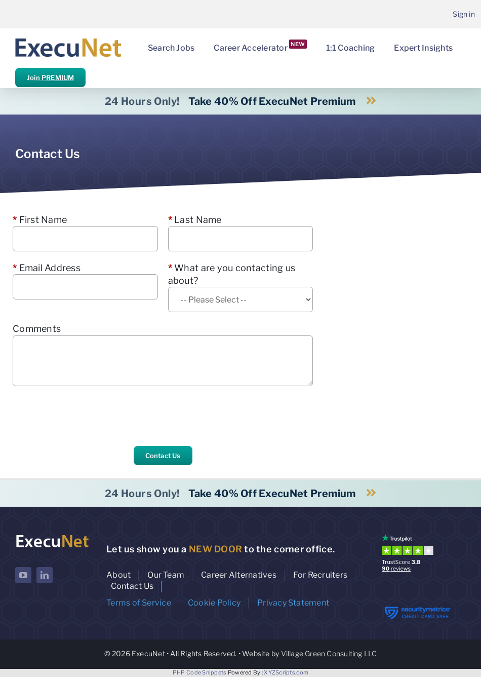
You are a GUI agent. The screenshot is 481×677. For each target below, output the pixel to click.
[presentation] (90, 416)
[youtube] (23, 575)
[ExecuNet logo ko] (52, 536)
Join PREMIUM (50, 77)
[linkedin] (44, 575)
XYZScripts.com (286, 672)
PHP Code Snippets (200, 672)
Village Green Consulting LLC (329, 653)
